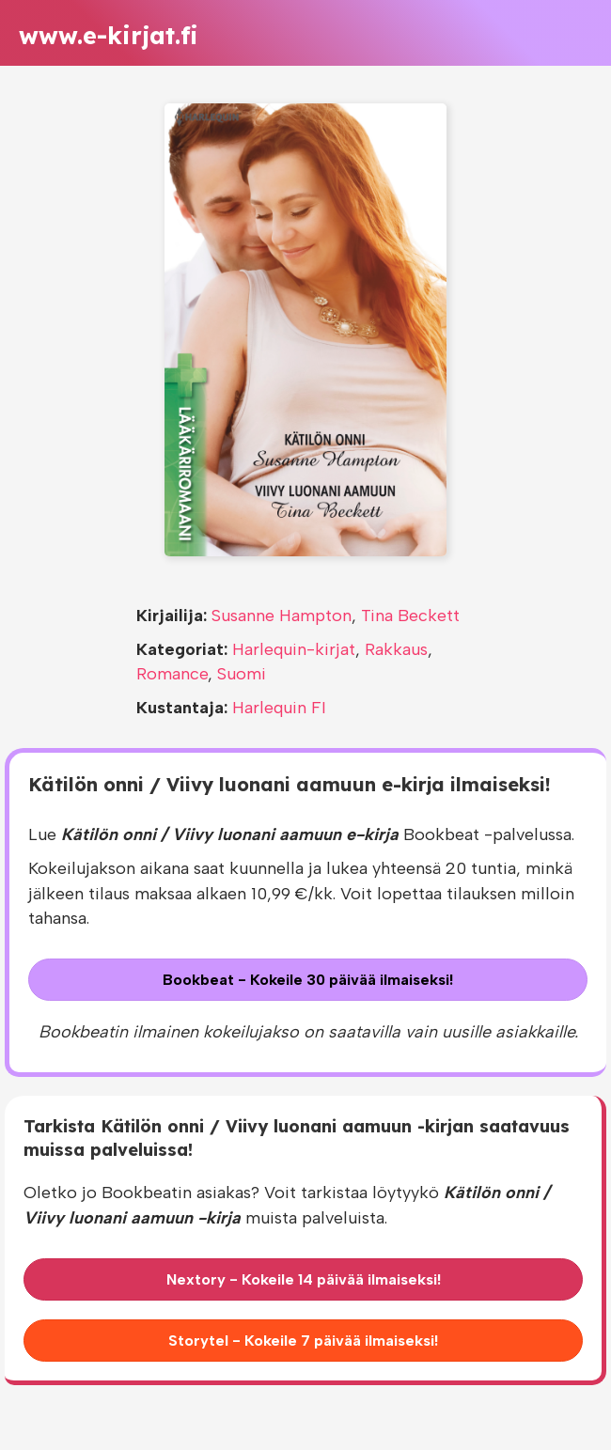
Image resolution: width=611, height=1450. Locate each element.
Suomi (241, 673)
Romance (172, 673)
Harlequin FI (279, 707)
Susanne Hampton (282, 615)
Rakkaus (396, 649)
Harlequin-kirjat (293, 649)
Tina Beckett (410, 615)
